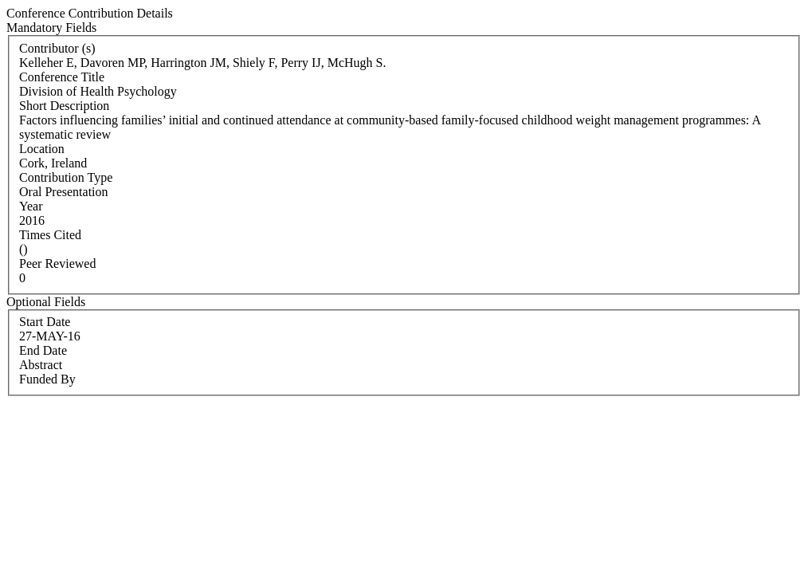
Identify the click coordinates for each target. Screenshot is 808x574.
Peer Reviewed (57, 263)
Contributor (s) (57, 48)
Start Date (44, 321)
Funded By (47, 379)
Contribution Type (65, 177)
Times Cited (50, 235)
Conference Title (61, 77)
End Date (43, 350)
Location (42, 148)
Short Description (64, 105)
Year (30, 206)
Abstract (40, 365)
